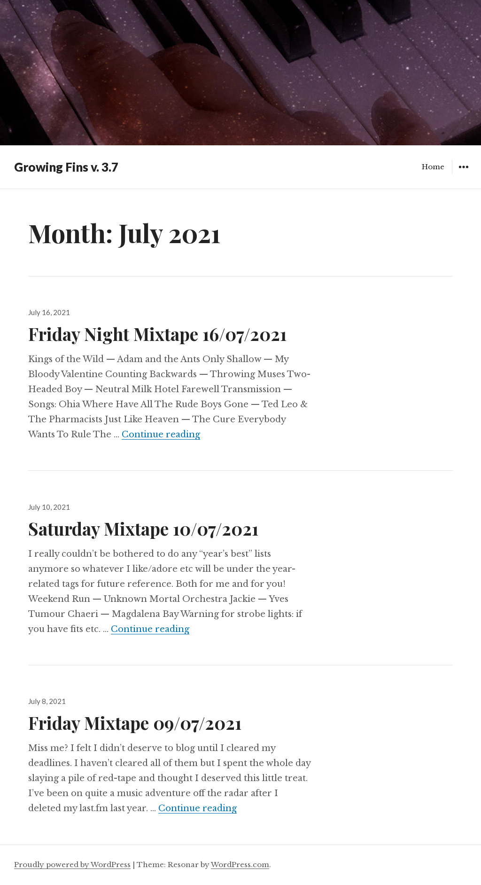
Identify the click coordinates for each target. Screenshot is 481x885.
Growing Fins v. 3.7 (66, 166)
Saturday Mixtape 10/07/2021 (143, 528)
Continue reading (161, 434)
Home (433, 166)
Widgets (463, 173)
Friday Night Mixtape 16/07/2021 (157, 333)
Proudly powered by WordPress (72, 864)
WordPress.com (240, 864)
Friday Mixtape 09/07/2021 (134, 722)
